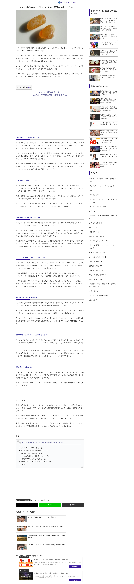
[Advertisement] (50, 116)
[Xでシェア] (27, 505)
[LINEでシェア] (50, 505)
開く (29, 87)
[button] (73, 505)
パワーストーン (35, 500)
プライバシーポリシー (71, 578)
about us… (60, 578)
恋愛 (47, 500)
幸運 (42, 500)
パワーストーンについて (22, 500)
